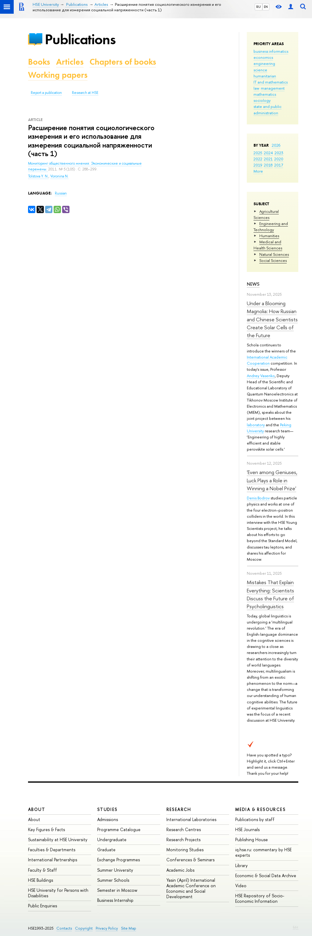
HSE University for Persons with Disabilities (58, 892)
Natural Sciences (274, 254)
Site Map (128, 928)
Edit (295, 927)
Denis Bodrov (258, 498)
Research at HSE (85, 92)
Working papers (57, 75)
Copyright (84, 928)
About (36, 809)
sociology (262, 100)
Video (240, 885)
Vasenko (267, 375)
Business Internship (115, 900)
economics (263, 57)
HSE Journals (247, 829)
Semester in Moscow (117, 890)
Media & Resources (260, 809)
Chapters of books (123, 61)
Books (39, 61)
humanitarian (265, 76)
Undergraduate (111, 839)
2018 (268, 165)
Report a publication (46, 92)
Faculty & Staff (42, 870)
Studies (107, 809)
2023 (279, 152)
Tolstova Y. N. (38, 176)
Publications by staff (255, 819)
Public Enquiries (42, 906)
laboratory (256, 424)
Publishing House (251, 839)
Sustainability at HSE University (57, 839)
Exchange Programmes (118, 860)
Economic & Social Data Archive (265, 875)
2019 (258, 165)
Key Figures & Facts (46, 829)
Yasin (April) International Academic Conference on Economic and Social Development (191, 888)
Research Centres (183, 829)
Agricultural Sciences (266, 214)
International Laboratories (191, 819)
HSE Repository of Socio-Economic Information (259, 898)
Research (178, 809)
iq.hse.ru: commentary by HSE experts (263, 852)
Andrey (253, 375)
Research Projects (183, 839)
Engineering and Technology (271, 226)
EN (266, 7)
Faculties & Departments (51, 849)
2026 (276, 145)
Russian (61, 193)
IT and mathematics (271, 82)
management (273, 88)
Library (241, 865)
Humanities (269, 235)
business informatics (271, 51)
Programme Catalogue (118, 829)
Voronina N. (59, 176)
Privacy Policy (107, 928)
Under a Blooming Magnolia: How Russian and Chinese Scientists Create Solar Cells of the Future (272, 319)
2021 (268, 159)
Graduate (106, 849)
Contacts (64, 928)
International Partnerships (52, 860)
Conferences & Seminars (190, 860)
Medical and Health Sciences (268, 245)
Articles (69, 61)
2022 (258, 159)
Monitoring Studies (185, 849)
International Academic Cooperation (267, 360)
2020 (278, 159)
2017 (278, 165)
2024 (268, 152)
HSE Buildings (40, 880)
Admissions (107, 819)
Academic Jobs (180, 870)
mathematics (265, 94)
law (256, 88)
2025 (258, 152)
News (253, 284)
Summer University (115, 870)
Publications (80, 39)
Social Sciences (273, 260)
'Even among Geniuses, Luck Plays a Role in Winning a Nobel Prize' (272, 480)
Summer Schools (113, 880)
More (258, 171)
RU (258, 7)
